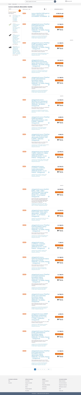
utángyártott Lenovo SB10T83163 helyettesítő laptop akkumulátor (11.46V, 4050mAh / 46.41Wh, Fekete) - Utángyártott (40, 63)
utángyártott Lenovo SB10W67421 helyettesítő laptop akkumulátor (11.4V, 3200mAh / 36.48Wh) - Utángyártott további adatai (40, 111)
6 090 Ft (60, 314)
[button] (69, 1)
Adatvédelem (44, 386)
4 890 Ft (60, 117)
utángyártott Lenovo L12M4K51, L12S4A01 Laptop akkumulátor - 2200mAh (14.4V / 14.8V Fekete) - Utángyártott (39, 245)
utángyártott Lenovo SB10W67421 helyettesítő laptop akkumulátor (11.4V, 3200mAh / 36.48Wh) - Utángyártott (39, 102)
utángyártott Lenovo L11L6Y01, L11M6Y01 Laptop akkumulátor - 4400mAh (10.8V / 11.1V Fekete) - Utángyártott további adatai (39, 175)
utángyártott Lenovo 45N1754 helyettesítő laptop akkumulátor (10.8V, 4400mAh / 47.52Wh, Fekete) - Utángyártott (40, 260)
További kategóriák (28, 388)
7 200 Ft (60, 242)
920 (48, 369)
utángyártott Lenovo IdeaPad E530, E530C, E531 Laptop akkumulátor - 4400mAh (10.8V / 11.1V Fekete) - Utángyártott (40, 213)
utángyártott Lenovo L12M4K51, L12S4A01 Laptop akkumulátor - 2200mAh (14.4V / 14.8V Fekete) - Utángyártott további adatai (39, 251)
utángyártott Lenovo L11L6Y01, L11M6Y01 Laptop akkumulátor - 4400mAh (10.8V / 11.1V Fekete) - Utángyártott (39, 169)
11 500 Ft (60, 24)
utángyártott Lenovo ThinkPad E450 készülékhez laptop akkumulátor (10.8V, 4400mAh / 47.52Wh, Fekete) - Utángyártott (40, 228)
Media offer (61, 390)
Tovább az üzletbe (59, 45)
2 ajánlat (61, 18)
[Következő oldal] (51, 369)
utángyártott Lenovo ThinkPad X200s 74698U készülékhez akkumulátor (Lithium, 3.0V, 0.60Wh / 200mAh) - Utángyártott (40, 137)
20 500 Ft (60, 60)
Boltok (26, 386)
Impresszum (44, 388)
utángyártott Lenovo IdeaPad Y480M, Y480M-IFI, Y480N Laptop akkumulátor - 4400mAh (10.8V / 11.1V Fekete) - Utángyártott (40, 154)
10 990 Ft (60, 152)
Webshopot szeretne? (63, 386)
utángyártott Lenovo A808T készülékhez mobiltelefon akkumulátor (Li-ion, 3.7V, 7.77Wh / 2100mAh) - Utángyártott (40, 317)
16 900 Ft (60, 100)
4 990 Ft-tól (59, 13)
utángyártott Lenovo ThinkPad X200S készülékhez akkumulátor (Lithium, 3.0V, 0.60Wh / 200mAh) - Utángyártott (40, 120)
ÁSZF (60, 388)
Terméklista (27, 390)
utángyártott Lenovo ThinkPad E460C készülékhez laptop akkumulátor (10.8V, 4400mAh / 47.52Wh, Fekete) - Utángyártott (40, 46)
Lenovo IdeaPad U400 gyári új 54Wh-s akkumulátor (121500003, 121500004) (40, 15)
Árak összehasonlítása (58, 16)
